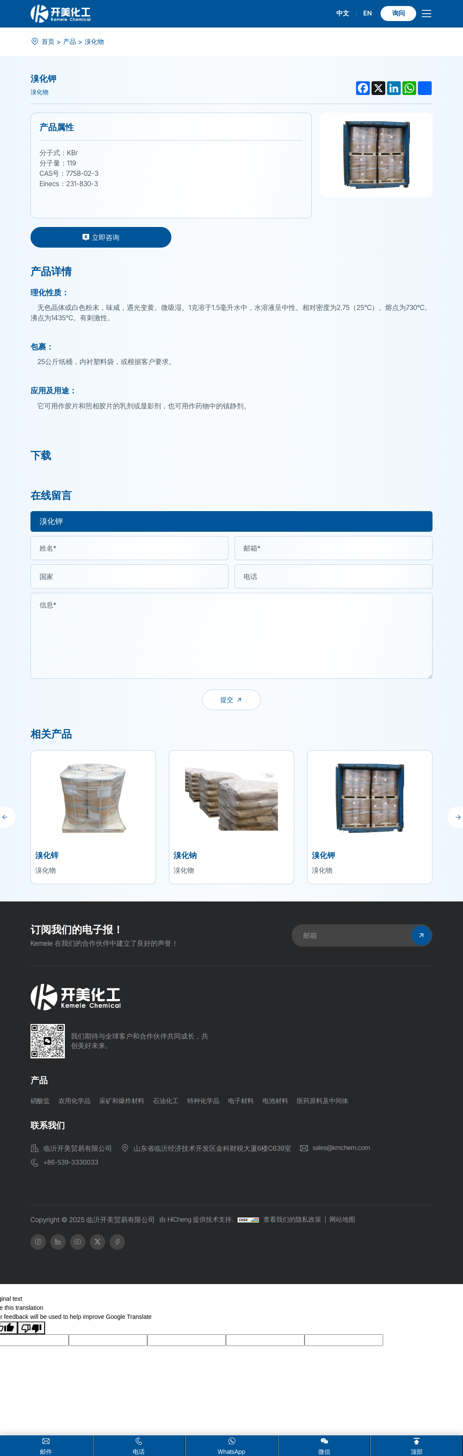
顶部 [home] (417, 1445)
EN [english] (363, 13)
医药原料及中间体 (338, 1103)
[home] (75, 1000)
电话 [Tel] (139, 1445)
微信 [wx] (324, 1445)
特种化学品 (212, 1103)
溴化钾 (323, 857)
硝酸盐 (40, 1103)
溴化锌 (46, 857)
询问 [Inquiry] (396, 13)
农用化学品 (77, 1103)
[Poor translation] (31, 1329)
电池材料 (288, 1103)
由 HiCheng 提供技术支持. (199, 1221)
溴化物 (96, 41)
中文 (337, 13)
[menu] (426, 15)
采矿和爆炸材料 (127, 1103)
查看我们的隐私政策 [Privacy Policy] (300, 1221)
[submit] (231, 701)
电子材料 (252, 1103)
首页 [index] (48, 41)
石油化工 (173, 1103)
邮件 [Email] (46, 1445)
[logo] (60, 13)
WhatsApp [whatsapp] (231, 1445)
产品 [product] (71, 41)
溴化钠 (185, 857)
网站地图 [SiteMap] (352, 1221)
